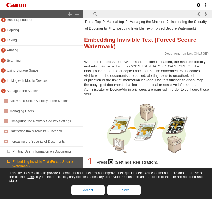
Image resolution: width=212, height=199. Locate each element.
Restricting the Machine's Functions (36, 131)
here (30, 177)
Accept (88, 190)
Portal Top (93, 22)
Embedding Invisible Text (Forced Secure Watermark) (154, 28)
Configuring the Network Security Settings (40, 121)
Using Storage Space (22, 70)
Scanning (14, 60)
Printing (12, 50)
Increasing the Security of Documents (37, 141)
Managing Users (22, 111)
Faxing (12, 40)
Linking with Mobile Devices (27, 81)
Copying (13, 30)
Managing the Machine (23, 91)
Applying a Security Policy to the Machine (40, 101)
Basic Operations (19, 20)
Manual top (115, 22)
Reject (124, 190)
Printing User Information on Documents (41, 151)
